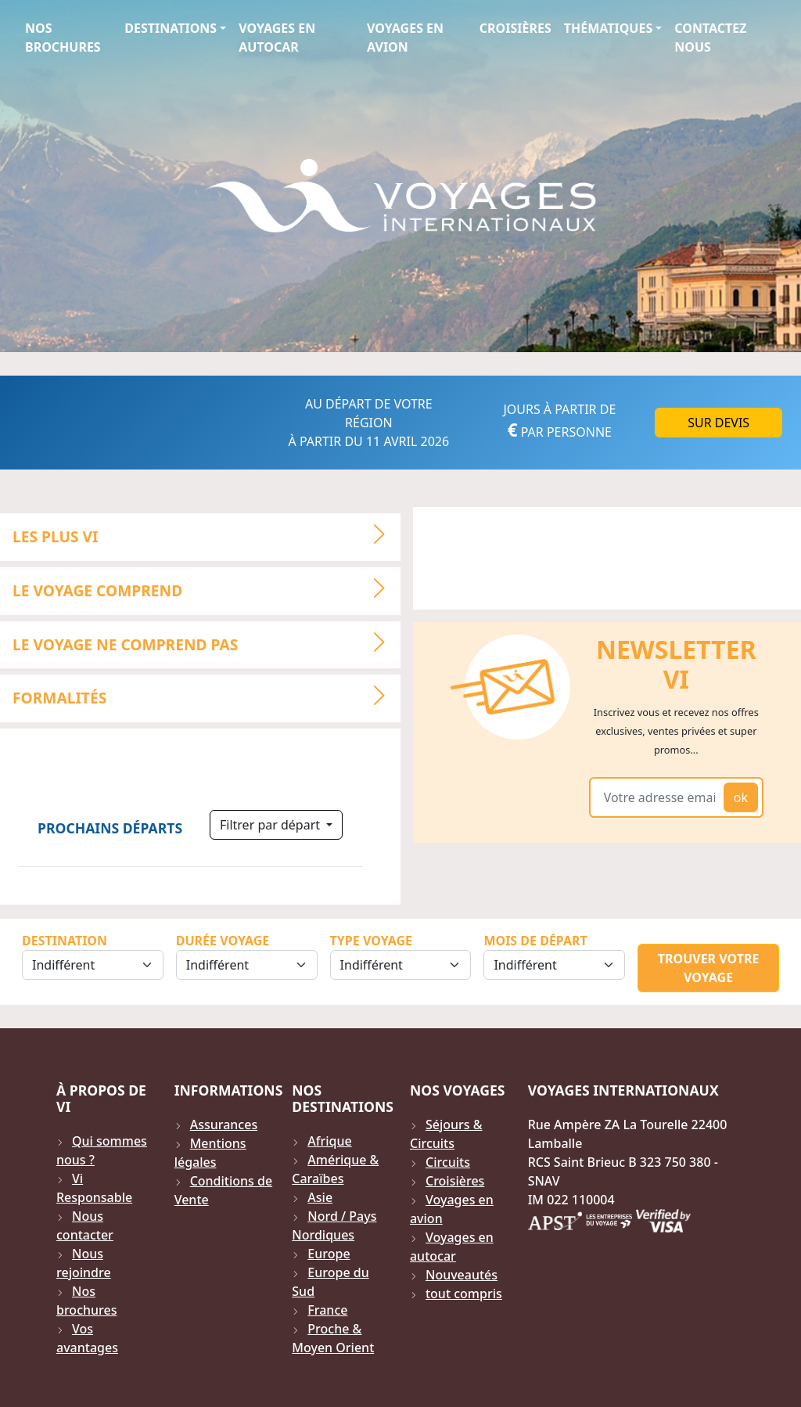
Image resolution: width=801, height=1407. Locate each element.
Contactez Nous (710, 38)
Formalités (206, 696)
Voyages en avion (405, 38)
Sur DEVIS (718, 422)
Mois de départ (535, 940)
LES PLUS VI (206, 534)
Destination (64, 940)
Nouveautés (461, 1274)
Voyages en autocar (277, 38)
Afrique (329, 1141)
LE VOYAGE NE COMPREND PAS (206, 642)
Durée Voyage (222, 940)
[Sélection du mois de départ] (554, 965)
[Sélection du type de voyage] (401, 965)
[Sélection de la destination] (92, 965)
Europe (328, 1253)
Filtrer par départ (271, 824)
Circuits (448, 1162)
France (327, 1310)
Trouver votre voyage (709, 968)
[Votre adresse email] (659, 797)
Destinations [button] (170, 28)
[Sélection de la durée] (247, 965)
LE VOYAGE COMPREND (206, 588)
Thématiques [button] (608, 28)
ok (741, 797)
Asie (319, 1197)
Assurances (224, 1124)
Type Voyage (371, 940)
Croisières (515, 28)
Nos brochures (63, 38)
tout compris (464, 1293)
